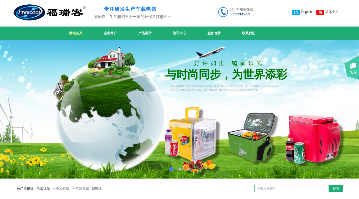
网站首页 (75, 33)
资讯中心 (179, 33)
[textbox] (291, 188)
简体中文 (327, 12)
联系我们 (248, 33)
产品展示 (145, 33)
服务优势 (214, 33)
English (302, 12)
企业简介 (110, 33)
